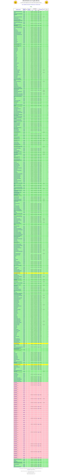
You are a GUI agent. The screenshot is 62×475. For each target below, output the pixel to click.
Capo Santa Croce (16, 73)
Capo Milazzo (15, 59)
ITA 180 (24, 208)
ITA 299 (24, 344)
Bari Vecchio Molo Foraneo (17, 19)
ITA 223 (24, 222)
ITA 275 (24, 216)
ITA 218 (24, 199)
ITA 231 (24, 237)
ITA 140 (24, 317)
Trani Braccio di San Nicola (17, 380)
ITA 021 (24, 394)
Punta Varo (15, 335)
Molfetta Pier (15, 227)
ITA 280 (24, 251)
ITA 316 (24, 214)
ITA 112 (24, 258)
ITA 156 (24, 457)
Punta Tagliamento (16, 329)
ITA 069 (24, 23)
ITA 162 (24, 358)
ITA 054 (24, 148)
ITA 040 (24, 71)
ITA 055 (24, 408)
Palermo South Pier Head (17, 254)
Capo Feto (15, 53)
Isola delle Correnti (16, 166)
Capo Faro (15, 52)
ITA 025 (24, 58)
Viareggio (15, 460)
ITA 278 (24, 323)
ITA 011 (24, 392)
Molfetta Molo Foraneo (16, 226)
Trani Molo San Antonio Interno (17, 381)
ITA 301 (24, 183)
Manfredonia (15, 212)
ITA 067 (24, 412)
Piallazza (15, 260)
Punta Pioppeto (16, 316)
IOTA (43, 9)
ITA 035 (24, 73)
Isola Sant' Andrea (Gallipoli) (17, 178)
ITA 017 (24, 51)
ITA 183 (24, 81)
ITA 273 (24, 121)
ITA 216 (24, 190)
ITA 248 (24, 301)
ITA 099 (24, 212)
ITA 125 (24, 304)
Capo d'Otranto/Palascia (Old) (17, 45)
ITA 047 (24, 83)
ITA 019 (24, 42)
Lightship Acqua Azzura (17, 203)
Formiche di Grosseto (16, 143)
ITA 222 (24, 218)
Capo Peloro (15, 65)
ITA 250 (24, 309)
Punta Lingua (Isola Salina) (17, 309)
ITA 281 (24, 132)
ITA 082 (24, 144)
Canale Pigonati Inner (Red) (17, 33)
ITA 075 (24, 268)
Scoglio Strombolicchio (16, 359)
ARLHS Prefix (29, 4)
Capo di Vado (15, 51)
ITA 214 (24, 185)
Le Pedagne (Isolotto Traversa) (17, 199)
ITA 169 (24, 376)
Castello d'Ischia (16, 90)
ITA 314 (24, 27)
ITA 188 (24, 112)
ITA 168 (24, 375)
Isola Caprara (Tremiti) (16, 164)
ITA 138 (24, 314)
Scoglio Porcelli (16, 358)
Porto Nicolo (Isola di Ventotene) (18, 276)
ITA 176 (24, 260)
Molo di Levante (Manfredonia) (17, 228)
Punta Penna (15, 314)
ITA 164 (24, 365)
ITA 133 (24, 308)
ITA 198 (24, 116)
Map (38, 11)
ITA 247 (24, 297)
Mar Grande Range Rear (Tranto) (18, 216)
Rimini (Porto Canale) (16, 336)
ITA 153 (24, 337)
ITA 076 (24, 418)
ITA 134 (24, 310)
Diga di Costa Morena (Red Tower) (18, 112)
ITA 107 (24, 25)
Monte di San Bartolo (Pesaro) (17, 247)
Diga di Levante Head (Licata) (17, 119)
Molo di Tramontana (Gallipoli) (17, 233)
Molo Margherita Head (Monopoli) (18, 238)
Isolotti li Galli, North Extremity (17, 180)
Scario (14, 352)
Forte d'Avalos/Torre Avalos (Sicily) (18, 146)
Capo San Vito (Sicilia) (16, 72)
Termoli (15, 369)
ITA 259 (24, 459)
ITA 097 (24, 204)
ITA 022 (24, 54)
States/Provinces (33, 4)
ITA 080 (24, 360)
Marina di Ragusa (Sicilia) (17, 222)
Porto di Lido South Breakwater (17, 270)
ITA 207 (24, 164)
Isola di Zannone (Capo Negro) (17, 170)
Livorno (15, 204)
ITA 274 (24, 177)
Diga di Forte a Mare (16, 113)
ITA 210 (24, 170)
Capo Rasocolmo (16, 66)
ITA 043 (24, 78)
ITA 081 (24, 424)
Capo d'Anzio (15, 40)
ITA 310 (24, 292)
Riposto (15, 337)
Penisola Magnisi (16, 259)
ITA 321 (24, 381)
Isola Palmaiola (16, 172)
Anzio (14, 15)
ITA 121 (24, 449)
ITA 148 (24, 329)
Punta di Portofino (16, 303)
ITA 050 (24, 92)
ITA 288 (24, 261)
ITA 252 (24, 330)
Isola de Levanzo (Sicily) (17, 165)
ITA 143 (24, 321)
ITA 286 (24, 157)
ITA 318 (24, 349)
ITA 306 (24, 371)
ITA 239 (24, 270)
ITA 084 (24, 178)
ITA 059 (24, 166)
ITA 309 (24, 343)
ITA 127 (24, 296)
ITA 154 (24, 342)
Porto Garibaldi (15, 274)
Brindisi (15, 23)
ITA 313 (24, 22)
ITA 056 (24, 107)
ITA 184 (24, 180)
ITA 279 (24, 324)
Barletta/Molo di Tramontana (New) (18, 20)
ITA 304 (24, 285)
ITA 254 (24, 335)
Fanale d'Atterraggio (16, 129)
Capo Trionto (15, 82)
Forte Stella (15, 149)
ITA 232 (24, 238)
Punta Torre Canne (16, 331)
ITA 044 (24, 402)
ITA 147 (24, 328)
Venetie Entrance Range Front (17, 459)
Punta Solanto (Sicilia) (16, 324)
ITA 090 (24, 465)
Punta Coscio (15, 292)
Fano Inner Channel (16, 130)
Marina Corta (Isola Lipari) (17, 218)
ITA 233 (24, 244)
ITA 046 (24, 404)
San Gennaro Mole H (16, 343)
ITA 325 (24, 217)
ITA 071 (24, 414)
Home (22, 4)
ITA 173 (24, 460)
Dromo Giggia (15, 126)
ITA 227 (24, 229)
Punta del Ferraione (16, 296)
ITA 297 (24, 150)
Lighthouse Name (18, 9)
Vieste (14, 465)
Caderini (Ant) (15, 29)
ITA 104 (24, 105)
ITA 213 (24, 179)
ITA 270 (24, 233)
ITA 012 (24, 40)
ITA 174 (24, 133)
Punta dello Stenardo (16, 301)
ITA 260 (24, 466)
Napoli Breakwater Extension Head (18, 251)
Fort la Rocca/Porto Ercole (17, 144)
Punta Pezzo (15, 315)
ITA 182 (24, 87)
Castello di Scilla (16, 92)
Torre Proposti (15, 376)
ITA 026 (24, 59)
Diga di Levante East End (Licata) (18, 116)
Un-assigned (15, 382)
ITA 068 (24, 15)
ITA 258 (24, 364)
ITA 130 (24, 302)
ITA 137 (24, 46)
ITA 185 (24, 12)
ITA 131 (24, 303)
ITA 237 (24, 265)
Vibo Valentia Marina (16, 464)
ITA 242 (24, 283)
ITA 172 (24, 276)
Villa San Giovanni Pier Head (17, 466)
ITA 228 (24, 20)
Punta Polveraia (16, 317)
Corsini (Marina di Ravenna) (17, 108)
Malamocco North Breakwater (17, 209)
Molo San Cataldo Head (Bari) (17, 244)
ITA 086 (24, 155)
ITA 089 (24, 171)
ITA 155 (24, 72)
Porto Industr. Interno (16, 275)
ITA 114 (24, 108)
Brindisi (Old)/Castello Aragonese (18, 27)
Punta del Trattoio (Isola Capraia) (18, 297)
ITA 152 (24, 336)
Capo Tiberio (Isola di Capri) (17, 81)
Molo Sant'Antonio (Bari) (17, 246)
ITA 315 (24, 44)
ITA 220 (24, 209)
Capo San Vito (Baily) (16, 71)
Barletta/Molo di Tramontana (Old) (18, 22)
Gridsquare (41, 9)
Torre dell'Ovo (15, 373)
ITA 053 (24, 406)
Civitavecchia (15, 103)
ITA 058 (24, 140)
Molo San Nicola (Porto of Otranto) (18, 245)
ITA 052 (24, 100)
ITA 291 (24, 374)
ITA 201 (24, 125)
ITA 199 (24, 119)
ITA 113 (24, 269)
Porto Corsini (15, 268)
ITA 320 (24, 380)
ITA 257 (24, 279)
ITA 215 (24, 188)
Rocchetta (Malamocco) (17, 338)
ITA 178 (24, 90)
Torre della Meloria (16, 374)
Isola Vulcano (15, 179)
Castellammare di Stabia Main (17, 87)
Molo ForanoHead (16, 237)
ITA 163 (24, 359)
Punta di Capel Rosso (16, 302)
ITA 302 (24, 253)
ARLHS (29, 469)
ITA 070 (24, 28)
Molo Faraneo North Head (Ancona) (18, 234)
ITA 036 (24, 396)
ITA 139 (24, 315)
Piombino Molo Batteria (17, 261)
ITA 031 (24, 65)
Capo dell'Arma (16, 47)
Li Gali (14, 202)
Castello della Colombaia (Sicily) (18, 91)
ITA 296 (24, 316)
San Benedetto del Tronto (17, 342)
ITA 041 (24, 400)
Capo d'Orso (15, 42)
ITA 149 (24, 455)
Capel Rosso (15, 35)
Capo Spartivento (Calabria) (17, 78)
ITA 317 (24, 226)
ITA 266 (24, 88)
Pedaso (15, 258)
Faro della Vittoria (16, 133)
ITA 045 (24, 79)
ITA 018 (24, 41)
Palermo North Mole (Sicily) (17, 253)
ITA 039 (24, 74)
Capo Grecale (15, 58)
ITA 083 (24, 149)
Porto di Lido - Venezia (16, 269)
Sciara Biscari (15, 353)
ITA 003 (24, 29)
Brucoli (15, 28)
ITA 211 (24, 173)
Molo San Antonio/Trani (17, 242)
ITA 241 (24, 281)
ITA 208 (24, 165)
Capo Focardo (15, 54)
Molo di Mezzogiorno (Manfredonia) (18, 229)
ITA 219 (24, 203)
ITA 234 (24, 246)
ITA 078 (24, 422)
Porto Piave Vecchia (16, 277)
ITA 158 (24, 353)
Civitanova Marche (16, 101)
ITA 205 (24, 154)
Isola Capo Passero (16, 163)
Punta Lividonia (16, 310)
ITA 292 (24, 462)
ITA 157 (24, 224)
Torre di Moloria (16, 375)
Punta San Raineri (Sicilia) (17, 321)
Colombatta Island (16, 107)
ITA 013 (24, 47)
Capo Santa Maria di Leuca (17, 74)
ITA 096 (24, 202)
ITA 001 (24, 11)
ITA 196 (24, 99)
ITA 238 (24, 267)
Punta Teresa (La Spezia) (17, 330)
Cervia (14, 99)
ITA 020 (24, 52)
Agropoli (15, 12)
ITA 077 (24, 420)
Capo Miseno (15, 60)
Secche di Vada (16, 365)
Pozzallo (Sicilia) (16, 281)
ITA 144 (24, 453)
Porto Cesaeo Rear (16, 267)
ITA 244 (24, 290)
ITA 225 (24, 228)
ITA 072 (24, 416)
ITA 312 (24, 19)
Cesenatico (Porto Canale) (17, 100)
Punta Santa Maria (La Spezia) (17, 322)
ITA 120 (24, 447)
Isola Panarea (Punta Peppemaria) (18, 173)
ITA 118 (24, 160)
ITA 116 (24, 274)
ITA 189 (24, 34)
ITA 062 (24, 126)
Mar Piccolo (15, 217)
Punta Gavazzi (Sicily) (16, 304)
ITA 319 (24, 373)
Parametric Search (38, 4)
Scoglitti (15, 360)
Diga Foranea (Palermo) (17, 125)
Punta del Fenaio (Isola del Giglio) (18, 295)
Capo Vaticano (15, 83)
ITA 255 (24, 338)
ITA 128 (24, 451)
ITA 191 (24, 82)
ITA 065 (24, 130)
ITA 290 (24, 362)
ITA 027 (24, 60)
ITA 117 (24, 275)
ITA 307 (24, 91)
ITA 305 (24, 146)
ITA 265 (24, 245)
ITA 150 (24, 331)
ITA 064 (24, 129)
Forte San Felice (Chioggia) (17, 148)
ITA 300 (24, 464)
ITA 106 (24, 247)
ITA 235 (24, 254)
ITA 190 (24, 53)
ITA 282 (24, 138)
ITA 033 (24, 67)
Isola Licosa (15, 171)
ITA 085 (24, 426)
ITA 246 (24, 295)
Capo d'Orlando (16, 41)
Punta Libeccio (15, 308)
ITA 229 (24, 234)
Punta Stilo (15, 328)
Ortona (15, 252)
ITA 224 (24, 227)
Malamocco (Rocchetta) (17, 208)
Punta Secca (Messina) (17, 323)
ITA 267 (24, 33)
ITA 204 (24, 152)
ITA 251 (24, 322)
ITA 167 (24, 369)
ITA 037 (24, 398)
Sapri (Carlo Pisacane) (16, 344)
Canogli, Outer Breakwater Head (18, 34)
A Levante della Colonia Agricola (18, 11)
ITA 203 (24, 143)
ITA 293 (24, 103)
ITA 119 (24, 277)
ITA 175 (24, 200)
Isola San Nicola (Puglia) (17, 177)
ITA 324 (24, 135)
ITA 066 (24, 410)
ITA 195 (24, 96)
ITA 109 (24, 172)
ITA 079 (24, 352)
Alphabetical (25, 4)
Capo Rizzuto (15, 67)
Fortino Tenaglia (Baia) (16, 150)
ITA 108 (24, 252)
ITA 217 (24, 192)
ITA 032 (24, 66)
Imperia (15, 155)
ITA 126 (24, 35)
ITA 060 (24, 163)
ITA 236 (24, 259)
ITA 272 (24, 242)
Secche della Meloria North (17, 364)
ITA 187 (24, 113)
